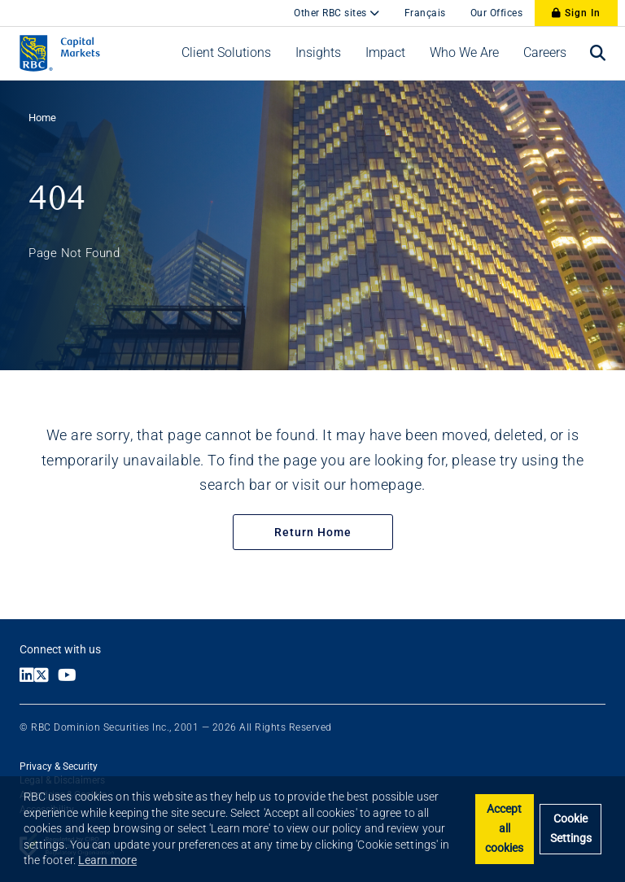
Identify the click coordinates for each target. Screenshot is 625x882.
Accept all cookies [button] (504, 828)
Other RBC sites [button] (331, 13)
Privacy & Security (59, 766)
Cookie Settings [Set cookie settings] (571, 828)
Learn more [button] (107, 860)
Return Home (313, 532)
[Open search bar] (598, 53)
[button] (226, 53)
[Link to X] (46, 676)
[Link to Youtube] (71, 676)
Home (42, 117)
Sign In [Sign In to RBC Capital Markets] (576, 13)
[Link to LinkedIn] (27, 676)
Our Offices (496, 13)
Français (425, 13)
